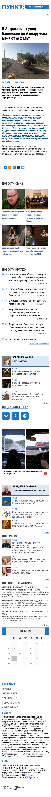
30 (25, 664)
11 (37, 649)
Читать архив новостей (39, 344)
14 (14, 654)
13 (9, 654)
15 (20, 654)
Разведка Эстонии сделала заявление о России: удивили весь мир (13, 215)
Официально (9, 698)
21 (14, 659)
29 (20, 664)
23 (25, 659)
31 (31, 664)
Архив (46, 403)
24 (31, 659)
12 (42, 649)
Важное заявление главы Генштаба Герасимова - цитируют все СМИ (36, 251)
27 (9, 664)
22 (20, 659)
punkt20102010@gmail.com (28, 777)
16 (25, 654)
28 (14, 664)
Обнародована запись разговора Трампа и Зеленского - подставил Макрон (35, 216)
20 (9, 659)
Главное (6, 688)
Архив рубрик (10, 707)
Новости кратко (11, 702)
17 (31, 654)
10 (31, 649)
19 (42, 654)
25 (37, 659)
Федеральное (9, 693)
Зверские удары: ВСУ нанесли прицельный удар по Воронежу (12, 251)
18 (37, 654)
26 (42, 659)
